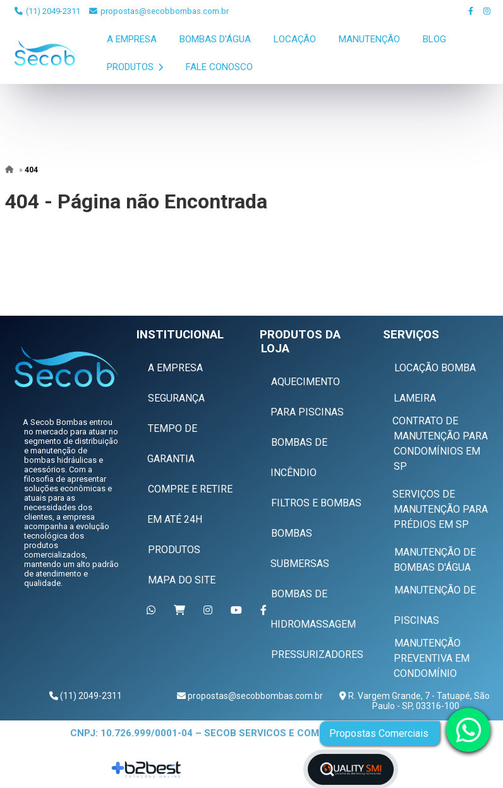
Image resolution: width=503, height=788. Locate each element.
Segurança (176, 398)
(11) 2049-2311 (47, 11)
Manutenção (369, 39)
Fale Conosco (219, 67)
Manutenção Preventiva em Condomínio (432, 658)
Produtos (135, 67)
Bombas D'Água (215, 39)
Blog (434, 39)
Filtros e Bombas (316, 503)
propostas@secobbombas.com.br (159, 11)
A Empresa (132, 39)
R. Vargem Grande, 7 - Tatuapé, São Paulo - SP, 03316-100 (418, 701)
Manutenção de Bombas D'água (435, 559)
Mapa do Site (181, 580)
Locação (295, 39)
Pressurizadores (317, 654)
